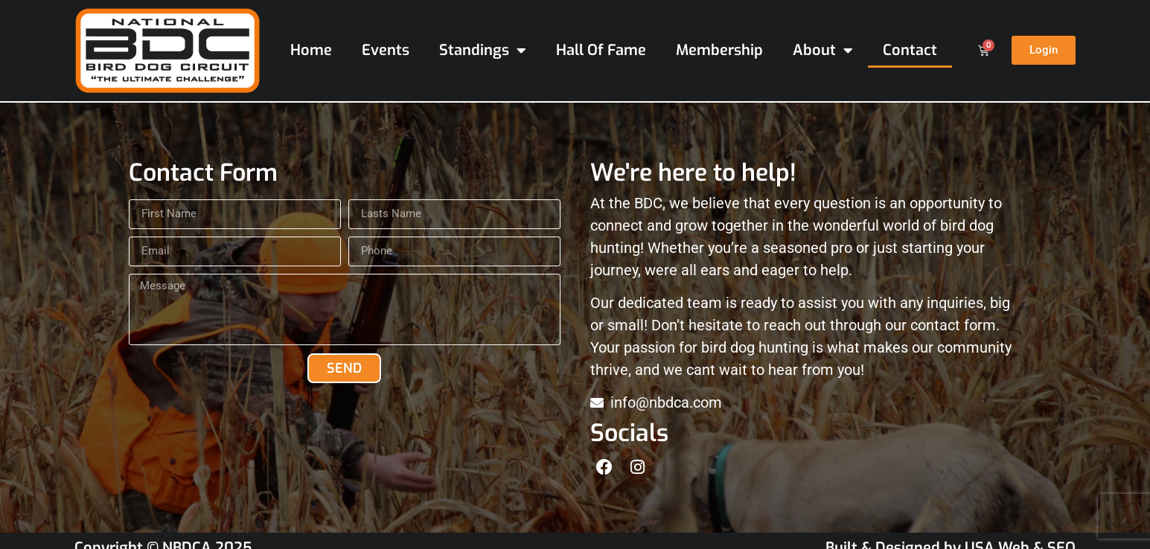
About (823, 50)
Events (385, 50)
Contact (910, 50)
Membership (719, 50)
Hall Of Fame (601, 50)
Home (311, 50)
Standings (482, 50)
